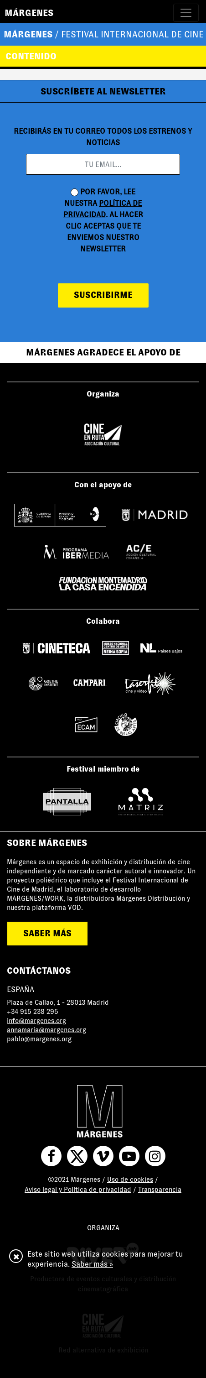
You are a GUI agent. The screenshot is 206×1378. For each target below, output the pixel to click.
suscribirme (103, 295)
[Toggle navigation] (186, 13)
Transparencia (159, 1189)
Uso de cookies (130, 1179)
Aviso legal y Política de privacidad (78, 1189)
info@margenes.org (36, 1020)
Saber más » (92, 1264)
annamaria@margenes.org (46, 1030)
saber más (47, 933)
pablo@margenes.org (39, 1039)
